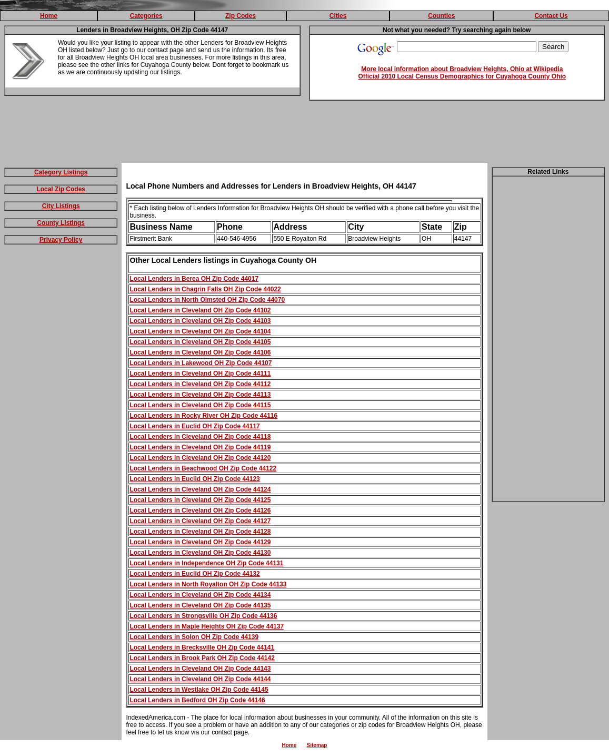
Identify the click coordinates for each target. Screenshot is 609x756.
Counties (441, 15)
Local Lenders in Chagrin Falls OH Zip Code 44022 (205, 289)
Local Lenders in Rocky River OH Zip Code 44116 (203, 415)
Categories (146, 15)
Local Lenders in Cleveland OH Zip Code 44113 (200, 394)
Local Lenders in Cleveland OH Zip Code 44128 (200, 531)
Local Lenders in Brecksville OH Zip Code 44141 (201, 647)
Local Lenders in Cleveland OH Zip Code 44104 (200, 331)
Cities (338, 15)
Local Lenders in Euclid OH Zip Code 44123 (194, 479)
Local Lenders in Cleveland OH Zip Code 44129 (200, 542)
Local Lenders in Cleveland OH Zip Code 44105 (200, 342)
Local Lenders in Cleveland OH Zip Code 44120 (200, 458)
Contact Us (550, 15)
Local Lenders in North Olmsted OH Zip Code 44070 (207, 299)
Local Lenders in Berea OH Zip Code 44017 (193, 278)
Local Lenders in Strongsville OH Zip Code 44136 (203, 616)
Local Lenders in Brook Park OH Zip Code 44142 (201, 658)
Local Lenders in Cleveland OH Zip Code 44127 (200, 521)
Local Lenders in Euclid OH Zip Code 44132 (194, 573)
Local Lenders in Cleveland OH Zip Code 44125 (200, 500)
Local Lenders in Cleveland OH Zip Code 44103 (200, 321)
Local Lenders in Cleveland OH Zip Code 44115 (200, 405)
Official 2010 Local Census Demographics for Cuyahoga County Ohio (462, 76)
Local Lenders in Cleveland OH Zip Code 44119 (200, 447)
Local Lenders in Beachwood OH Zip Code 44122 (202, 468)
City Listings (61, 206)
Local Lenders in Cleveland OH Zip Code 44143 (200, 668)
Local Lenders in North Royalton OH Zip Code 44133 (207, 584)
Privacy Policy (60, 239)
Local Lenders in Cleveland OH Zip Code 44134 (200, 594)
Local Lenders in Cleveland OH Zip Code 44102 (200, 310)
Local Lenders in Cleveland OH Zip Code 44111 (200, 373)
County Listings (61, 223)
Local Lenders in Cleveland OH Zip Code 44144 (200, 679)
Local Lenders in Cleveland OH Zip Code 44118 (200, 436)
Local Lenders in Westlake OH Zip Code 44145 (198, 689)
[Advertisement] (304, 134)
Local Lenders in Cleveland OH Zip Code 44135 (200, 605)
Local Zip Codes (60, 189)
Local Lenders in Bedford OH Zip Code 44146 (197, 700)
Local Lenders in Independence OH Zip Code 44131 (206, 563)
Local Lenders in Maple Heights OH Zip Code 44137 (206, 626)
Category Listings (60, 172)
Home (48, 15)
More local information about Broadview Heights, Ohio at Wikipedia (462, 69)
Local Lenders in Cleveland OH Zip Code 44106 (200, 352)
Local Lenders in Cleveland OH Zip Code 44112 (200, 384)
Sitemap (317, 745)
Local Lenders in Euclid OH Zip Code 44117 (194, 426)
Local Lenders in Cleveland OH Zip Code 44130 (200, 552)
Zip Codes (240, 15)
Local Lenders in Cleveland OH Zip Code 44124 (200, 489)
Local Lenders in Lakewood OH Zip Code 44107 (200, 363)
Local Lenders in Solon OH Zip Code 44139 (193, 637)
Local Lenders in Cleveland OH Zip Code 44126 (200, 510)
